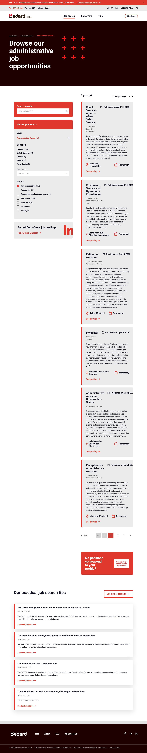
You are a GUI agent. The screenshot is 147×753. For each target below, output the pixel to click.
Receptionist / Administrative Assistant (95, 468)
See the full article (26, 628)
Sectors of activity (27, 35)
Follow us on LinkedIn (29, 233)
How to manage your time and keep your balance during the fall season (53, 611)
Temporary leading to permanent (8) (34, 194)
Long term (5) (25, 202)
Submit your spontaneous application (121, 565)
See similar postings (118, 597)
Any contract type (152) (29, 186)
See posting (93, 171)
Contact (131, 16)
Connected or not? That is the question (37, 667)
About (110, 8)
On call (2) (23, 206)
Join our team (127, 8)
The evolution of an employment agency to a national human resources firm (56, 639)
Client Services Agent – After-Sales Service (91, 115)
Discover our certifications (88, 2)
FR (137, 8)
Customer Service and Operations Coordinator (93, 190)
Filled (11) (23, 211)
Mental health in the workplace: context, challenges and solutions (51, 695)
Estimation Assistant (92, 256)
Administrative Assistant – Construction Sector (95, 397)
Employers (86, 16)
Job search (69, 16)
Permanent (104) (26, 198)
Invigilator (92, 332)
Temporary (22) (25, 190)
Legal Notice (114, 748)
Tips (100, 16)
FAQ (116, 8)
